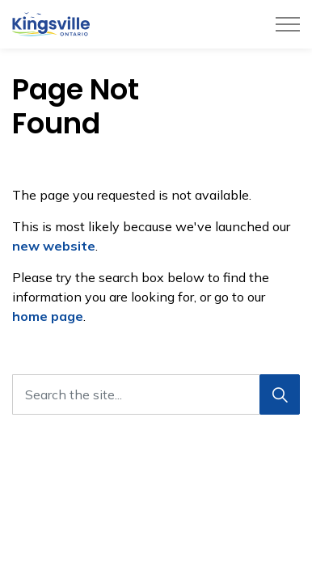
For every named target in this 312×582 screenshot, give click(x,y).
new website (53, 246)
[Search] (279, 394)
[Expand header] (288, 24)
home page (47, 316)
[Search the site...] (156, 394)
